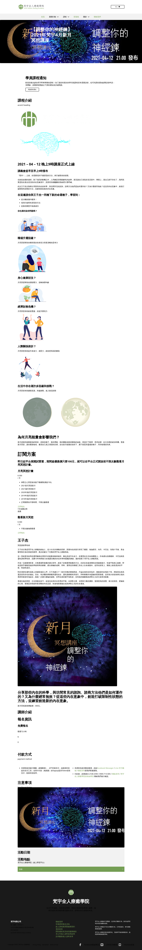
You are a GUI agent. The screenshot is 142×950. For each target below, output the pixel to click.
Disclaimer (45, 945)
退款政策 (59, 929)
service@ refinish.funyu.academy (21, 932)
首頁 (43, 17)
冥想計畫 (35, 47)
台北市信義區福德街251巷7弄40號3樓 (22, 927)
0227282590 (14, 930)
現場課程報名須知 (63, 924)
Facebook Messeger (105, 768)
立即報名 (21, 506)
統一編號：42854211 (17, 925)
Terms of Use (54, 945)
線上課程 (40, 47)
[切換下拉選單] (58, 17)
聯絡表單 (81, 770)
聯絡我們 (97, 17)
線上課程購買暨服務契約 (65, 926)
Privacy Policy (37, 945)
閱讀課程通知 (32, 89)
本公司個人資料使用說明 (65, 934)
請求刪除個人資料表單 (64, 936)
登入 (117, 7)
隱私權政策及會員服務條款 (66, 931)
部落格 (76, 17)
